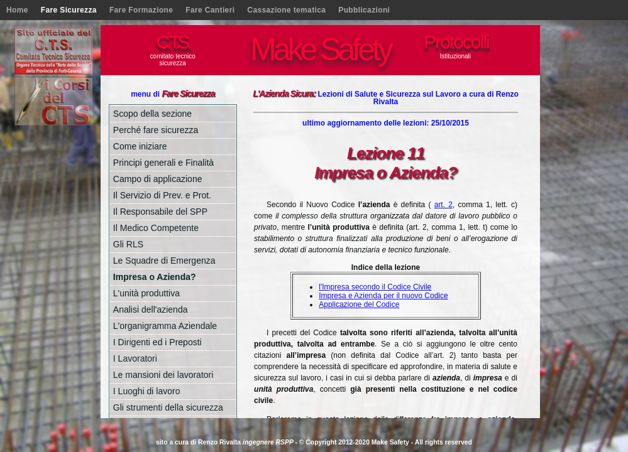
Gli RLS (128, 244)
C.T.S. (173, 41)
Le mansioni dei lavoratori (163, 375)
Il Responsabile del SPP (160, 212)
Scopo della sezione (152, 114)
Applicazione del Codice (359, 304)
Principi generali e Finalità (163, 163)
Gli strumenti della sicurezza (168, 407)
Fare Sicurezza (69, 10)
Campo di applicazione (157, 179)
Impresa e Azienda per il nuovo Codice (383, 295)
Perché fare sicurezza (155, 130)
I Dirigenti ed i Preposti (157, 342)
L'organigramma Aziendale (165, 326)
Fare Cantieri (209, 10)
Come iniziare (140, 146)
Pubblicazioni (364, 10)
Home (17, 10)
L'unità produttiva (146, 293)
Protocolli (456, 41)
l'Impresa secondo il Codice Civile (375, 286)
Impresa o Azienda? (154, 277)
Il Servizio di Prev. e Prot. (162, 195)
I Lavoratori (135, 358)
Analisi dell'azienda (150, 309)
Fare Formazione (141, 10)
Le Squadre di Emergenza (164, 261)
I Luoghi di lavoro (146, 391)
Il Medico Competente (156, 228)
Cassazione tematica (286, 10)
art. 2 (443, 204)
